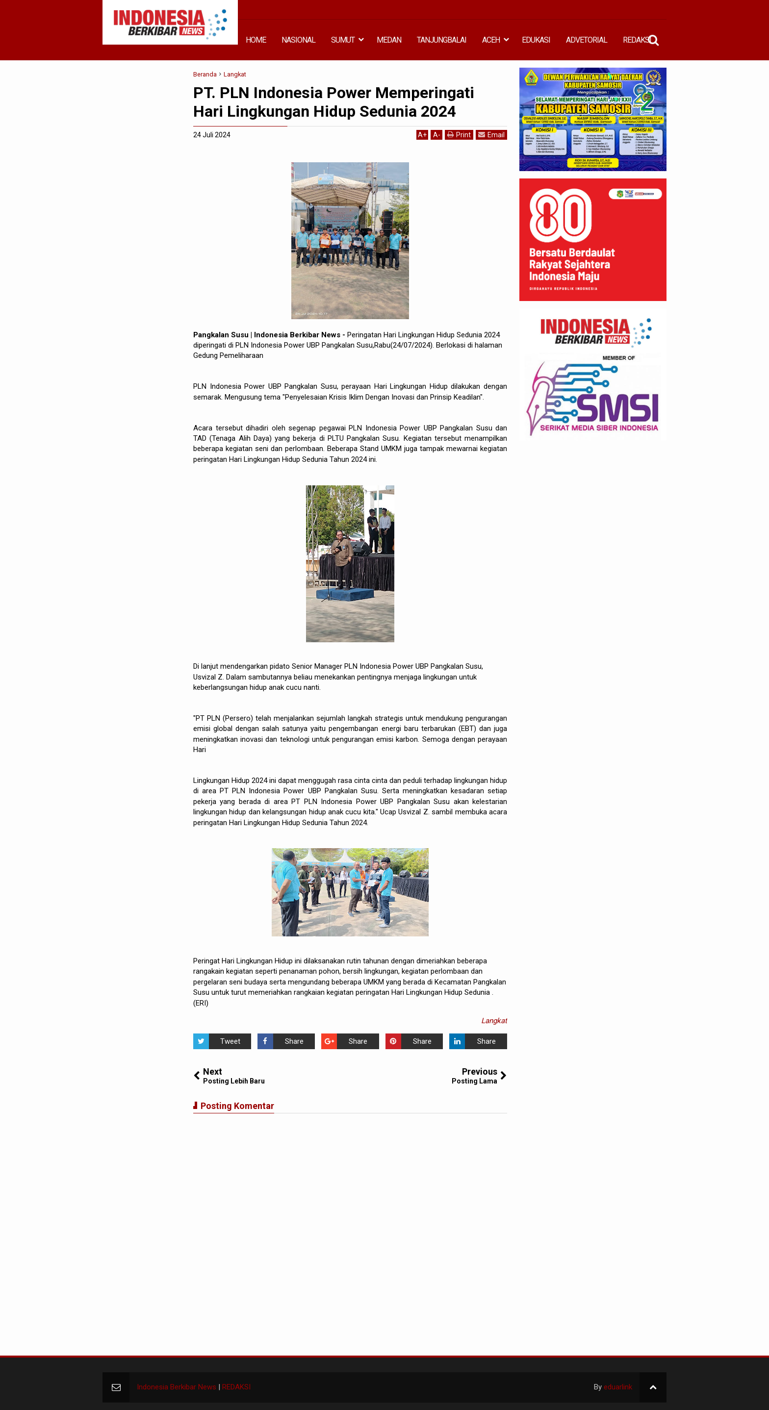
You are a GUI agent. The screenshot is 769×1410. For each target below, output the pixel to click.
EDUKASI (536, 40)
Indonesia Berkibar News (176, 1387)
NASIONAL (298, 40)
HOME (256, 40)
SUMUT (343, 40)
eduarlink (618, 1387)
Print (459, 134)
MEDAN (389, 40)
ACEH (491, 40)
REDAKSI (637, 40)
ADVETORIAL (586, 40)
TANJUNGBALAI (441, 40)
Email (491, 134)
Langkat (494, 1020)
